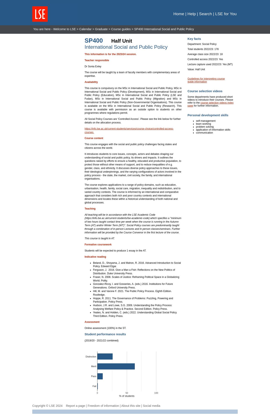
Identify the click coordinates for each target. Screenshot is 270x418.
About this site (130, 405)
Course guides (121, 29)
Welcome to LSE (64, 29)
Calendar (85, 29)
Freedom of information (103, 405)
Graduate (101, 29)
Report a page (75, 405)
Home (178, 14)
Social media (151, 405)
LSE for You (225, 14)
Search (205, 14)
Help (192, 14)
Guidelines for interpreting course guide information (206, 80)
